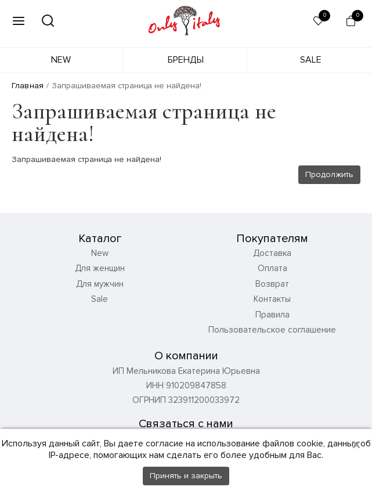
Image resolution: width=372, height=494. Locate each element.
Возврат (272, 284)
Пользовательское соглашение (272, 329)
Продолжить (329, 174)
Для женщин (100, 268)
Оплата (272, 268)
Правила (272, 314)
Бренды (186, 60)
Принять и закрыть (186, 476)
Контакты (272, 299)
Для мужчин (100, 284)
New (61, 60)
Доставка (272, 253)
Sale (311, 60)
